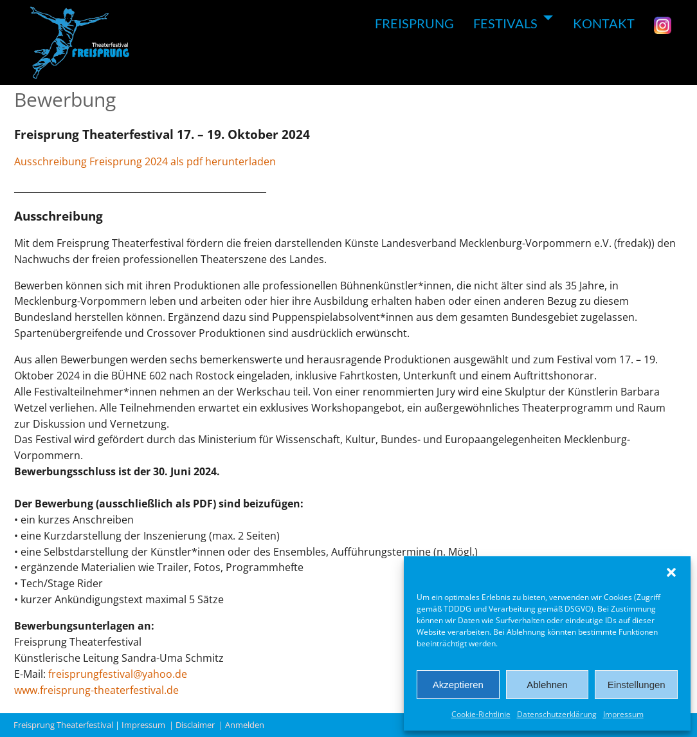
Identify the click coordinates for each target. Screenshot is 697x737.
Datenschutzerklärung (557, 714)
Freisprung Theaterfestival (63, 725)
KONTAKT (604, 23)
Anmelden (246, 725)
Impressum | (149, 725)
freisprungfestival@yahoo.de (117, 674)
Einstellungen (636, 684)
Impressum (623, 714)
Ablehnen (547, 684)
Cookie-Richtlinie (481, 714)
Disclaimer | (200, 725)
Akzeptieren (458, 684)
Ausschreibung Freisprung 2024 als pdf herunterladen (145, 161)
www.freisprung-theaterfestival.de (96, 690)
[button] (671, 572)
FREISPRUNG (414, 23)
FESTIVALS (505, 23)
